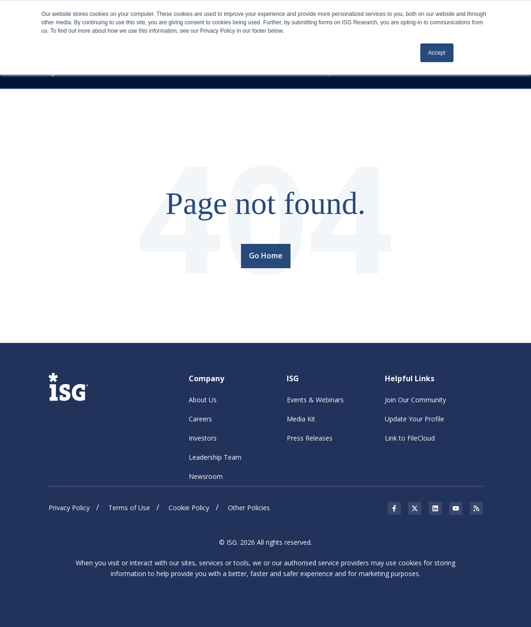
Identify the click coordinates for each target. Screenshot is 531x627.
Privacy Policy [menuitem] (69, 507)
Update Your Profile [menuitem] (414, 418)
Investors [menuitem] (203, 438)
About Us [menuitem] (203, 399)
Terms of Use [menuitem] (129, 507)
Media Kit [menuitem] (301, 418)
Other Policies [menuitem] (249, 507)
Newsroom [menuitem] (206, 476)
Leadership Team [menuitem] (215, 457)
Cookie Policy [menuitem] (189, 507)
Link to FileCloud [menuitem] (410, 438)
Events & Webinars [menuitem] (315, 399)
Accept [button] (437, 53)
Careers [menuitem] (200, 418)
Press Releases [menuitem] (310, 438)
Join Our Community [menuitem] (415, 399)
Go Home (266, 255)
